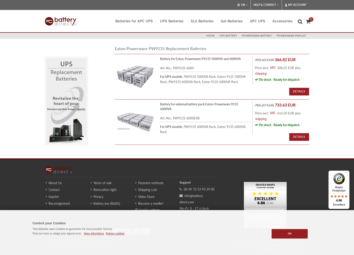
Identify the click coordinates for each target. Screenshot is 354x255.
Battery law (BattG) (106, 203)
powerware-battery (257, 35)
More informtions (94, 233)
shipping (261, 73)
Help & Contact (266, 5)
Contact (54, 190)
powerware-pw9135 (291, 35)
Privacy (98, 197)
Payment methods (150, 183)
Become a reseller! (150, 203)
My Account (295, 5)
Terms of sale (102, 183)
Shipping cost (147, 190)
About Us (55, 183)
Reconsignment (59, 203)
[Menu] (346, 173)
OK (290, 233)
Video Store (146, 197)
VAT (272, 68)
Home (210, 35)
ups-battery (228, 35)
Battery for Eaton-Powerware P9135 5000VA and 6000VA (200, 59)
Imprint (54, 197)
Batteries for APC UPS (134, 21)
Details (299, 91)
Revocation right (104, 190)
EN (242, 5)
